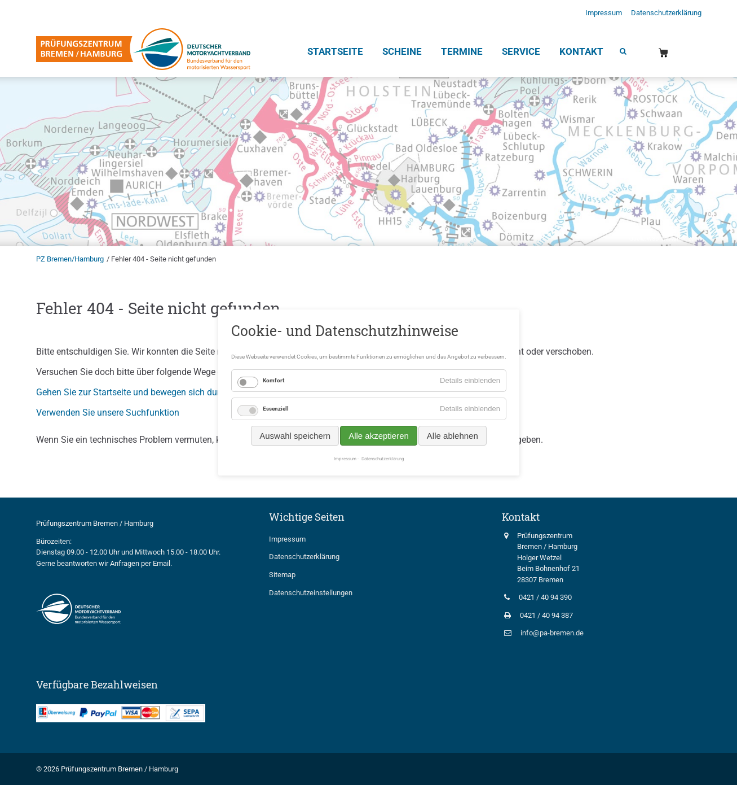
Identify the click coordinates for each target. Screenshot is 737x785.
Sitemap (282, 574)
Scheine (402, 51)
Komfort (273, 380)
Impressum (603, 12)
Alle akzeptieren (378, 436)
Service (521, 51)
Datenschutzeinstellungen (310, 592)
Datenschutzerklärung (666, 12)
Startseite (335, 51)
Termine (462, 51)
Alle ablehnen (452, 436)
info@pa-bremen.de (552, 633)
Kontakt (581, 51)
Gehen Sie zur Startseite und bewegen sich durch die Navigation (162, 392)
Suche (622, 52)
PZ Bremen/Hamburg (70, 259)
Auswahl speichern (294, 436)
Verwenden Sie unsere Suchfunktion (107, 412)
